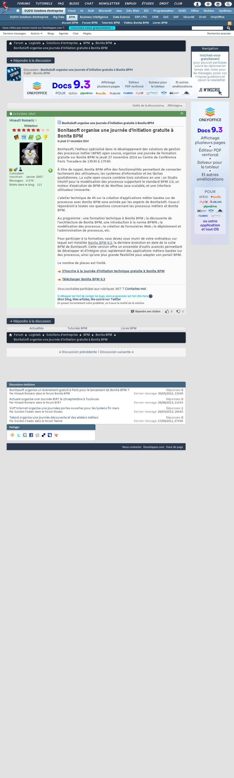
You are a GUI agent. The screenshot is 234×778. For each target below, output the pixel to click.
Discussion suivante (115, 352)
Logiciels (35, 43)
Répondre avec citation (146, 311)
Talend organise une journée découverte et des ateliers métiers (53, 418)
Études (147, 4)
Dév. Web (132, 11)
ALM (91, 11)
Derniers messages (14, 33)
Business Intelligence (94, 17)
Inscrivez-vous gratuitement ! (92, 28)
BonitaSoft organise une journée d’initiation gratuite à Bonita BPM (87, 70)
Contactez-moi (135, 289)
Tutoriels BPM (110, 23)
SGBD (182, 11)
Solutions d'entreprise (62, 43)
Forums (23, 4)
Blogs (74, 4)
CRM (155, 17)
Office (195, 11)
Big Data (58, 17)
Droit (164, 4)
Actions (35, 33)
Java (119, 11)
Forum (18, 43)
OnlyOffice (217, 17)
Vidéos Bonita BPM (136, 23)
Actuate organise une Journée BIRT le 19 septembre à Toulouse (54, 399)
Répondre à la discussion (30, 60)
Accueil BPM (70, 23)
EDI (146, 11)
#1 (182, 113)
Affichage (173, 105)
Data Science (121, 17)
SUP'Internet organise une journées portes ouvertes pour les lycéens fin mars (64, 408)
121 (39, 185)
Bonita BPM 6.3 (100, 243)
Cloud (71, 11)
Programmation (163, 11)
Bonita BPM (103, 43)
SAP (175, 17)
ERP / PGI (141, 17)
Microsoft (105, 11)
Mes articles (80, 300)
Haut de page (174, 447)
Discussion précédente (79, 352)
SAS (165, 17)
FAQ (60, 4)
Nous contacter (131, 447)
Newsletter (108, 4)
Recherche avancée (219, 33)
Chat (88, 4)
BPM (72, 17)
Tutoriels (43, 4)
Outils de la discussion (147, 105)
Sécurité (188, 17)
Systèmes (225, 11)
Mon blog (64, 300)
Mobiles (209, 11)
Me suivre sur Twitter (106, 300)
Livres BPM (160, 23)
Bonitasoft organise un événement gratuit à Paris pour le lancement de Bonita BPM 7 (69, 390)
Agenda (63, 33)
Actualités (36, 329)
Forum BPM (90, 23)
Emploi (130, 4)
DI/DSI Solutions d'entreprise (43, 11)
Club (177, 4)
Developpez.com (153, 447)
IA (81, 11)
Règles (87, 33)
